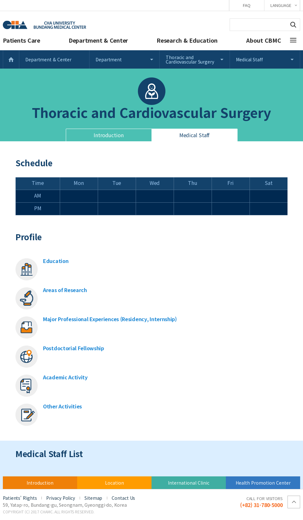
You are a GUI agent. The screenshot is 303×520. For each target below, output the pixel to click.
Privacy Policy (60, 498)
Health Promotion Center (263, 483)
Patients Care (21, 40)
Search (293, 24)
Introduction (109, 135)
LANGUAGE (280, 5)
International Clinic (188, 483)
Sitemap (93, 498)
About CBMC (263, 40)
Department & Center (98, 40)
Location (114, 483)
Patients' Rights (20, 498)
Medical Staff (249, 59)
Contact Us (123, 498)
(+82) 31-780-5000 (261, 501)
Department (109, 59)
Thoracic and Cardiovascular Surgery (190, 59)
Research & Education (187, 40)
